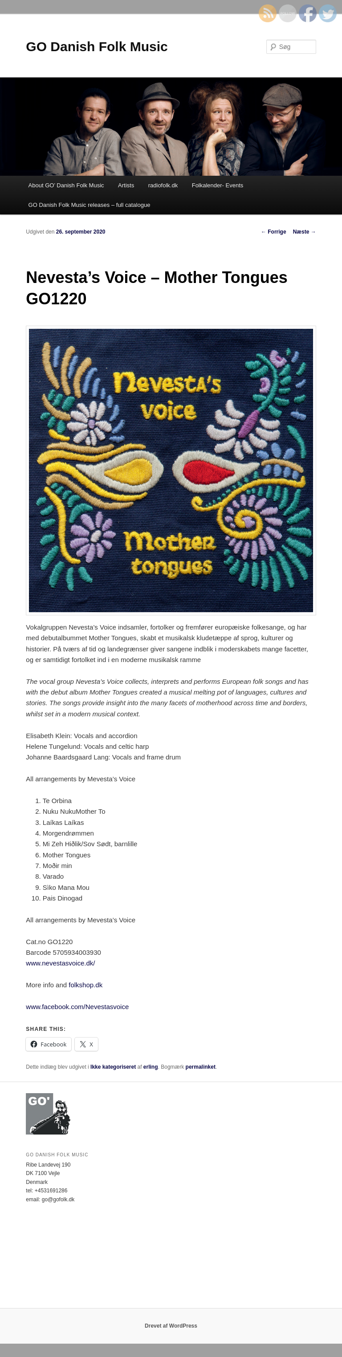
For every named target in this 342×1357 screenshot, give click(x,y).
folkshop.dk (85, 985)
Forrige (273, 232)
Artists (126, 185)
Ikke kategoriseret (113, 1067)
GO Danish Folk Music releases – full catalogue (89, 205)
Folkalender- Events (218, 185)
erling (150, 1067)
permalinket (201, 1067)
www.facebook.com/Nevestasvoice (77, 1006)
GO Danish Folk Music (96, 46)
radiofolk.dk (163, 185)
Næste (304, 232)
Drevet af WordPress (171, 1326)
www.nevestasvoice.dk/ (60, 963)
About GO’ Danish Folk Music (66, 185)
